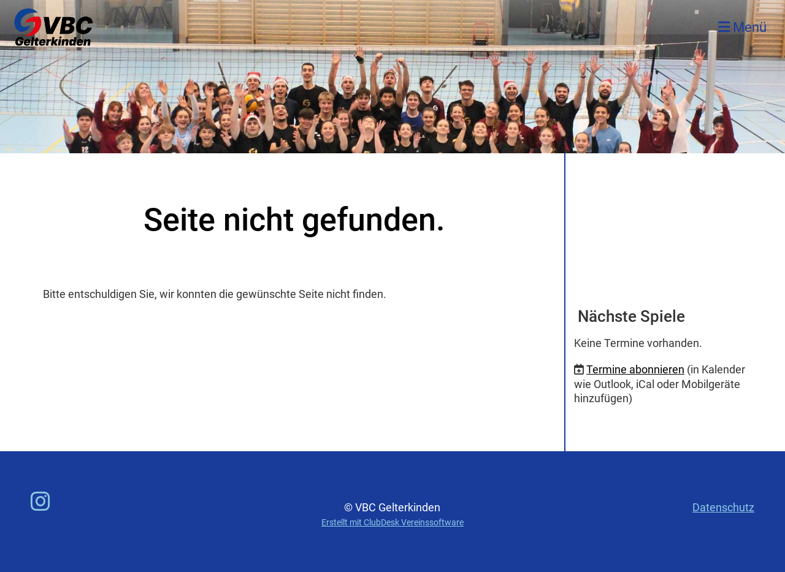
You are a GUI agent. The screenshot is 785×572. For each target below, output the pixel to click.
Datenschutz (723, 507)
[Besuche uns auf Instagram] (40, 502)
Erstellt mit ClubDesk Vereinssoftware (392, 522)
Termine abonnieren (635, 369)
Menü (742, 27)
